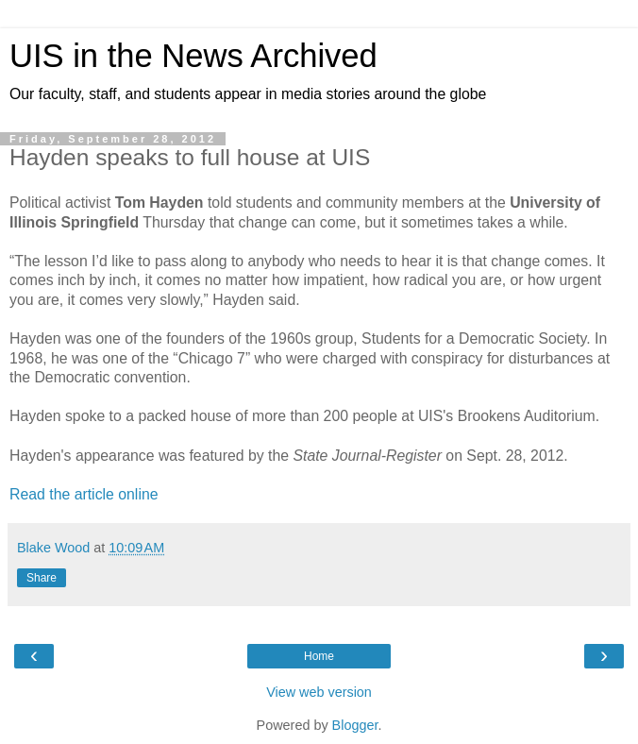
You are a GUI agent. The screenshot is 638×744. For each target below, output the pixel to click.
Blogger (355, 725)
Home (319, 656)
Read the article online (84, 494)
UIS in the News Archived (193, 56)
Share (41, 577)
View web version (319, 692)
